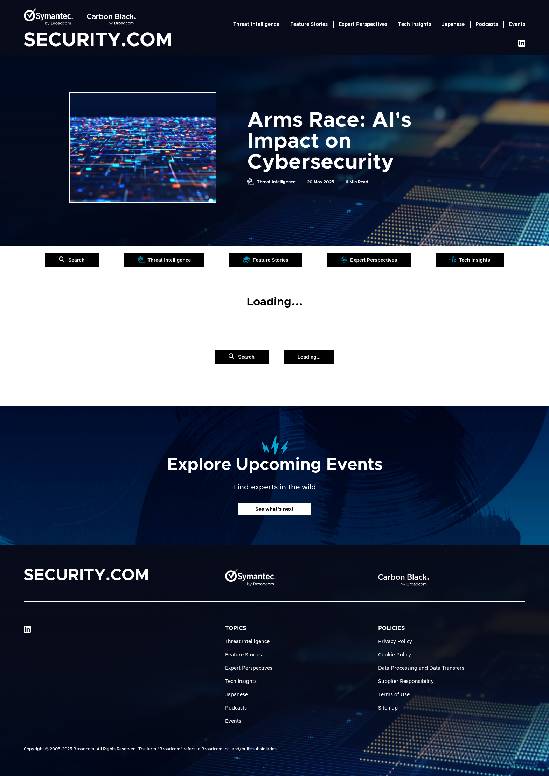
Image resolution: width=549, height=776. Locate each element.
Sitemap (388, 708)
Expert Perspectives (363, 24)
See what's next (274, 509)
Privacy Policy (395, 641)
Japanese (453, 24)
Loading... (308, 357)
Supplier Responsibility (406, 681)
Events (517, 24)
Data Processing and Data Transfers (421, 668)
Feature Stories (309, 24)
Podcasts (486, 24)
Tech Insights (414, 24)
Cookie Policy (394, 654)
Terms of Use (394, 694)
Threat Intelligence (256, 24)
